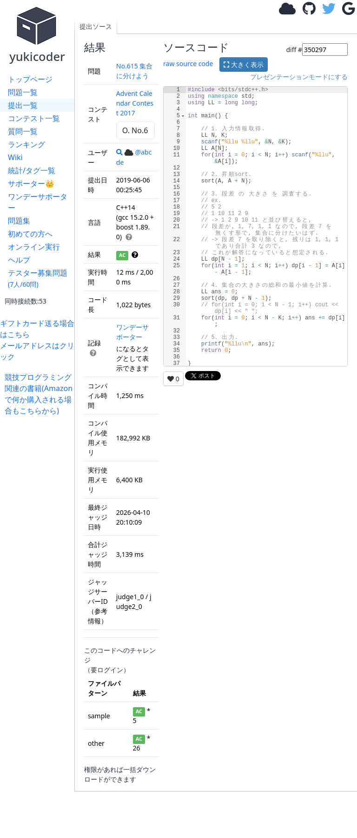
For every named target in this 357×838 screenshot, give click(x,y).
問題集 (19, 221)
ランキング (26, 144)
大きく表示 (244, 64)
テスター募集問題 (37, 278)
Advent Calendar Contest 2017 (134, 103)
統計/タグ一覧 (31, 170)
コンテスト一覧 (34, 118)
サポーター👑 (31, 183)
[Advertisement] (39, 556)
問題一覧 (23, 92)
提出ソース (95, 26)
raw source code (188, 63)
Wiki (15, 157)
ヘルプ (19, 260)
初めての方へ (30, 234)
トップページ (30, 79)
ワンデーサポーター (37, 202)
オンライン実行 (34, 247)
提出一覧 (23, 105)
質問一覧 (23, 131)
